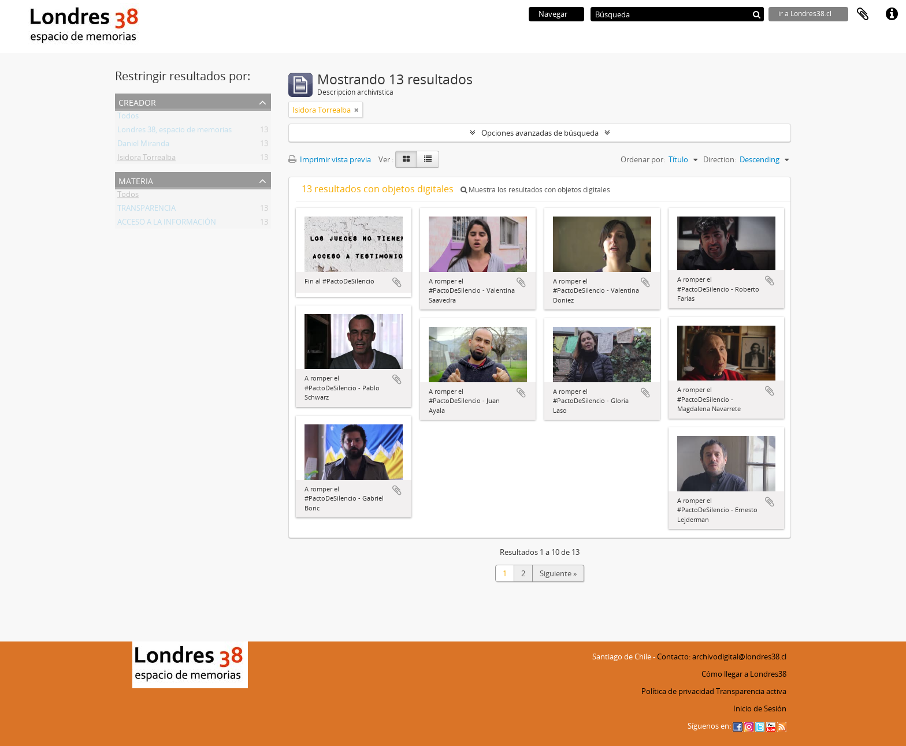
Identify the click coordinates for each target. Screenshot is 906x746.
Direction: (719, 159)
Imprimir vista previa (329, 159)
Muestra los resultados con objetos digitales (535, 190)
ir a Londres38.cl (804, 13)
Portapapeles (862, 14)
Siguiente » (558, 573)
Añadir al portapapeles (397, 282)
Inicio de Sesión (759, 708)
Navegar (553, 14)
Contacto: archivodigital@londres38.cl (721, 656)
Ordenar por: (643, 159)
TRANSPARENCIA (146, 210)
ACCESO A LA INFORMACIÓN (166, 224)
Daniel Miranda (143, 145)
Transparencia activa (751, 691)
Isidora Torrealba (146, 159)
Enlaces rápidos (891, 14)
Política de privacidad (677, 691)
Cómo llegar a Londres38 (743, 674)
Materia (135, 180)
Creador (137, 101)
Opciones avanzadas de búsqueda (540, 133)
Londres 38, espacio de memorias (174, 131)
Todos (128, 118)
